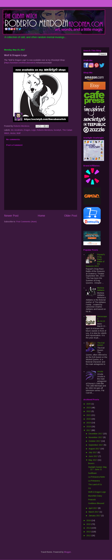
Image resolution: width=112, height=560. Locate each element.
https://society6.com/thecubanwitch (20, 63)
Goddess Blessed (96, 503)
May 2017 (93, 460)
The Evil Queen (100, 344)
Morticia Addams (100, 289)
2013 (88, 532)
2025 (88, 404)
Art (12, 130)
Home (41, 215)
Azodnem (18, 130)
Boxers (91, 463)
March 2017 (94, 512)
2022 (88, 411)
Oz (89, 488)
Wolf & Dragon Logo (97, 492)
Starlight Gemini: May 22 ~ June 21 (97, 468)
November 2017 (96, 437)
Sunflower (92, 473)
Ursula (100, 371)
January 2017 (95, 515)
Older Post (70, 215)
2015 (88, 524)
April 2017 (93, 508)
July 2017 (93, 452)
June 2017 (93, 456)
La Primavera (94, 481)
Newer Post (11, 215)
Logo (33, 130)
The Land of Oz (95, 484)
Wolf (18, 133)
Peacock (92, 499)
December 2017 (96, 433)
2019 (88, 423)
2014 (88, 528)
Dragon (27, 130)
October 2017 (95, 441)
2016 (88, 520)
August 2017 (94, 449)
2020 (88, 419)
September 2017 (96, 445)
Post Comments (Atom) (26, 221)
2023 (88, 407)
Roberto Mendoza (45, 130)
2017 (88, 430)
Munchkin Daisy (95, 496)
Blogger (67, 552)
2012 (88, 535)
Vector (12, 133)
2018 (88, 426)
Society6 (57, 130)
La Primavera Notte (96, 477)
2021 (88, 415)
